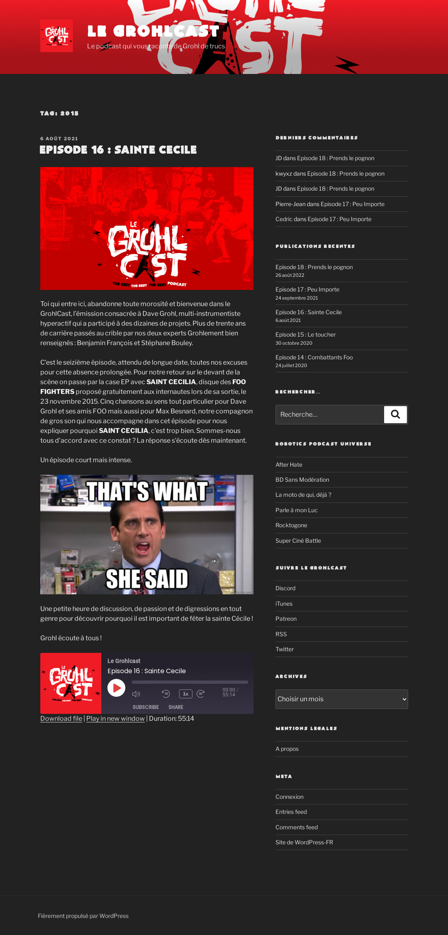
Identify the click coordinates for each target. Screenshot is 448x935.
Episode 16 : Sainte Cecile (118, 150)
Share (175, 707)
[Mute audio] (145, 693)
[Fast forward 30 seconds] (210, 693)
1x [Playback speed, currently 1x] (185, 694)
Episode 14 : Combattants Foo (314, 357)
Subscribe (146, 707)
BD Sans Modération (302, 479)
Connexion (289, 796)
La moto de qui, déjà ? (303, 494)
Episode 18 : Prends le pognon (335, 157)
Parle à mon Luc (296, 510)
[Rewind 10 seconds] (168, 693)
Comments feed (296, 827)
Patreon (286, 618)
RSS (281, 634)
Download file (61, 718)
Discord (285, 588)
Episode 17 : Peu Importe (353, 203)
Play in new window (115, 718)
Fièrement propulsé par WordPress (83, 915)
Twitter (284, 649)
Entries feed (291, 811)
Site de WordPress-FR (304, 842)
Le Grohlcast (154, 32)
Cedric (284, 218)
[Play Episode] (116, 688)
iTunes (284, 603)
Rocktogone (291, 525)
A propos (287, 748)
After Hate (288, 464)
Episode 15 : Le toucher (305, 334)
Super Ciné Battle (298, 540)
